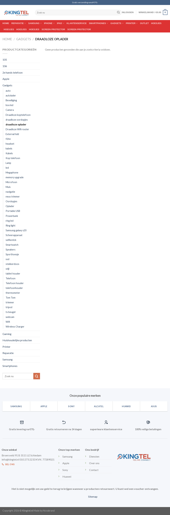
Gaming (6, 333)
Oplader (10, 206)
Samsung (35, 23)
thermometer (13, 292)
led (7, 167)
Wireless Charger (15, 326)
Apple (5, 78)
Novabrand (49, 510)
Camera (10, 109)
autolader (11, 95)
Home (5, 23)
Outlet (144, 23)
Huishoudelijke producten (17, 340)
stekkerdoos (12, 264)
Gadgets (117, 23)
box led (9, 105)
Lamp (8, 163)
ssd (7, 259)
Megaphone (12, 172)
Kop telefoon (13, 158)
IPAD (60, 23)
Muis (8, 187)
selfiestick (11, 240)
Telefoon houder (15, 283)
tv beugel (10, 312)
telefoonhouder (14, 288)
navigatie (10, 191)
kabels (9, 148)
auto (8, 90)
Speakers (10, 249)
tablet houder (13, 273)
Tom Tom (10, 297)
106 (4, 66)
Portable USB (13, 211)
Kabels (9, 153)
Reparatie (18, 23)
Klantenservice (77, 23)
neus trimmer (13, 196)
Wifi (8, 321)
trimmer (10, 302)
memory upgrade (15, 177)
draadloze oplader (16, 124)
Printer (132, 23)
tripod (9, 307)
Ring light (10, 225)
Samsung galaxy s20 (16, 230)
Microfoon (11, 182)
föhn (8, 138)
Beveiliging (11, 100)
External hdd (12, 134)
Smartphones (98, 23)
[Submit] (118, 12)
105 (4, 59)
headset (10, 143)
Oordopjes (11, 201)
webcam (10, 317)
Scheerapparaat (14, 235)
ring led (9, 220)
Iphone (49, 23)
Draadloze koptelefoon (18, 114)
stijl (7, 268)
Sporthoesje (12, 254)
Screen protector (53, 29)
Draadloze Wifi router (17, 129)
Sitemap (92, 496)
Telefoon (10, 278)
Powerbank (12, 216)
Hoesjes (156, 23)
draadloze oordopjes (17, 119)
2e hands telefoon (12, 72)
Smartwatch (12, 244)
